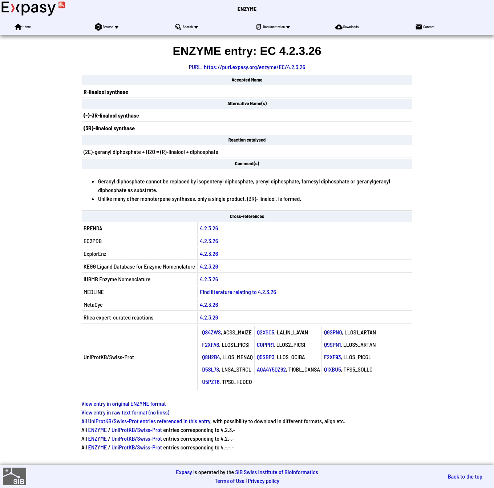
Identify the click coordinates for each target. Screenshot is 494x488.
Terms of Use (229, 480)
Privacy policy (263, 480)
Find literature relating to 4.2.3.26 (238, 291)
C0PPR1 (265, 344)
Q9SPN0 (333, 332)
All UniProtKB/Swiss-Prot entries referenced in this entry (145, 420)
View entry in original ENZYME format (123, 403)
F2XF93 (332, 356)
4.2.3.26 (209, 228)
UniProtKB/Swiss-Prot (137, 429)
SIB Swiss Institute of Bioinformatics (276, 471)
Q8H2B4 (211, 356)
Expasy (184, 471)
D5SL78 (210, 369)
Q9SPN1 (332, 344)
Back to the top (465, 476)
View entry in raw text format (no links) (125, 412)
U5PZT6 (210, 381)
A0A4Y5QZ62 (271, 369)
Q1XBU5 (332, 369)
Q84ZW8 (211, 332)
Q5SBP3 (265, 356)
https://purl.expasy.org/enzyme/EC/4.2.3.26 (254, 66)
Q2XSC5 (265, 332)
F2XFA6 (210, 344)
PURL (195, 66)
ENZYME (247, 8)
